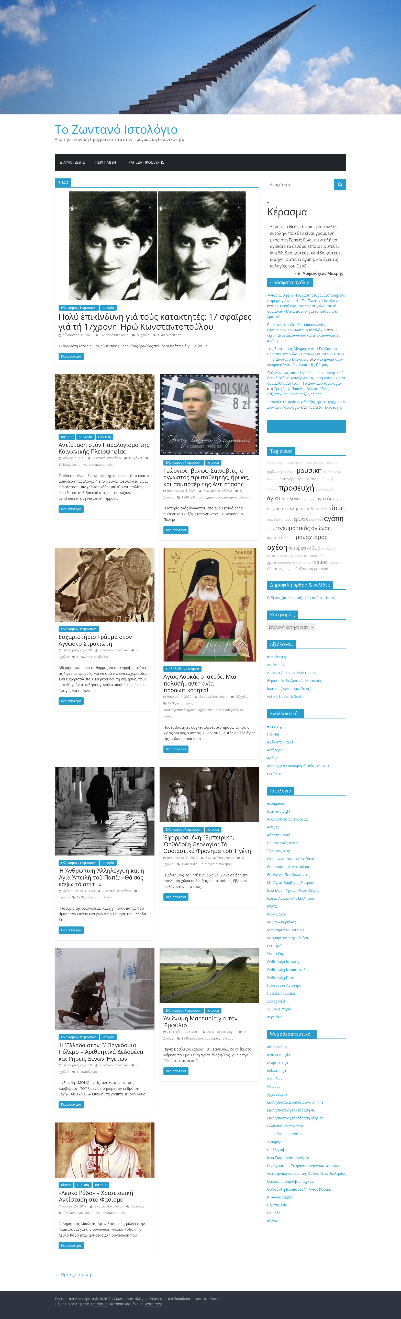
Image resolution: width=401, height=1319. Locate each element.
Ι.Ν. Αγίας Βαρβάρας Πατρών (290, 882)
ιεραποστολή (314, 556)
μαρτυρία (92, 897)
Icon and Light (279, 811)
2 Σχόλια (135, 1206)
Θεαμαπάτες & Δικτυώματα (289, 866)
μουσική (309, 470)
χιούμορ (288, 569)
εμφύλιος (197, 1038)
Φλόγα (272, 1220)
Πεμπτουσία (277, 1205)
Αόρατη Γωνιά (278, 835)
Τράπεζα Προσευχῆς (145, 162)
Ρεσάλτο (274, 773)
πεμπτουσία (211, 710)
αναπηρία (289, 472)
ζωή (283, 479)
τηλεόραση (274, 463)
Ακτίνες (273, 827)
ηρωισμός (215, 497)
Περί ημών (105, 162)
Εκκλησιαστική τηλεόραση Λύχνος (295, 1118)
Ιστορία (108, 308)
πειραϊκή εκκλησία (285, 508)
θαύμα (289, 538)
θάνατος (274, 568)
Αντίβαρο (275, 750)
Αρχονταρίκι (277, 1094)
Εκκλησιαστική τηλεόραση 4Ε (291, 1110)
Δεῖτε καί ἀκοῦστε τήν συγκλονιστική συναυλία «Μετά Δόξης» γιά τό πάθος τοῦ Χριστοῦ (302, 311)
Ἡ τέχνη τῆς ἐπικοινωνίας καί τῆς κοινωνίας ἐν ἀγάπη (303, 335)
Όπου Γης (275, 953)
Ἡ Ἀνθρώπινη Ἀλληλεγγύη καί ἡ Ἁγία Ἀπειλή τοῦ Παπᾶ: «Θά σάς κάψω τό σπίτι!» (101, 877)
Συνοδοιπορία (279, 1009)
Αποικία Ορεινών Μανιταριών (291, 672)
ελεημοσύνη (295, 556)
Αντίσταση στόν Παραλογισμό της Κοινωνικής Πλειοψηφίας (104, 448)
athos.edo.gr (277, 1046)
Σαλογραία (276, 1001)
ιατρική (195, 710)
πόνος (288, 519)
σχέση (277, 547)
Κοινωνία (85, 437)
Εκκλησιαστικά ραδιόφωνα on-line (295, 1102)
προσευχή (296, 488)
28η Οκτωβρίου (96, 657)
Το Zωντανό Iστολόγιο (116, 129)
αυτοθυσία (198, 864)
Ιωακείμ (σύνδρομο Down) (289, 688)
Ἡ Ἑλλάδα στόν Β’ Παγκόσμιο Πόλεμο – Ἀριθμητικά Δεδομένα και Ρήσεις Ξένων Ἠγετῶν (101, 1051)
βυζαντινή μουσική (311, 568)
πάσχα (296, 563)
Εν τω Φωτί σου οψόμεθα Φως (292, 858)
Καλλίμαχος (276, 914)
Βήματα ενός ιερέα (282, 842)
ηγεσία (213, 864)
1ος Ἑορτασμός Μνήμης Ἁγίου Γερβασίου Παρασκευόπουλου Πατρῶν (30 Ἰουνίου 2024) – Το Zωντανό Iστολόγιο (306, 354)
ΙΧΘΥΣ (272, 906)
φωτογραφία (324, 489)
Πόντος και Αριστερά (284, 985)
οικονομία (274, 519)
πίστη (336, 507)
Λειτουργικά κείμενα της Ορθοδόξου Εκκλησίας (306, 1173)
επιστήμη (182, 710)
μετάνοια (316, 519)
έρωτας (301, 519)
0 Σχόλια (141, 335)
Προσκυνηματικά (281, 993)
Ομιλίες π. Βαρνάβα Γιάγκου (290, 1181)
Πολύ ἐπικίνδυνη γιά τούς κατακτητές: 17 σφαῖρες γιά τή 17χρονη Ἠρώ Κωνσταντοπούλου (155, 321)
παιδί (309, 508)
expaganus (276, 803)
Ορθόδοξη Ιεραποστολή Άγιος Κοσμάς (299, 1189)
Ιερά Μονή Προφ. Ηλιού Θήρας (293, 890)
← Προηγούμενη (73, 1275)
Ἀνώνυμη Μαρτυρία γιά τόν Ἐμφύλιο (200, 1021)
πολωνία (244, 497)
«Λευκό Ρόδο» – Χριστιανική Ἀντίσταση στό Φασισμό (96, 1196)
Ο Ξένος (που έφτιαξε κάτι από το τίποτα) (302, 597)
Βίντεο (66, 1185)
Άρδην (272, 757)
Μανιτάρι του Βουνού (285, 929)
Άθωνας (273, 1086)
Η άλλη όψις (277, 1149)
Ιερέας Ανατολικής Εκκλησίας (291, 898)
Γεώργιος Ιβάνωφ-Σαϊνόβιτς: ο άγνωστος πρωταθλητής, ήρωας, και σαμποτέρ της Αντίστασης (206, 477)
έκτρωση (328, 548)
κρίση (271, 529)
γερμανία (90, 464)
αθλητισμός (198, 497)
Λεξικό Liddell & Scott (285, 696)
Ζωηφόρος (276, 1141)
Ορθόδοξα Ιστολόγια (285, 961)
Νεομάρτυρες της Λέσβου (288, 937)
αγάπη (333, 518)
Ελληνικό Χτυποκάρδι (285, 1125)
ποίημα (273, 479)
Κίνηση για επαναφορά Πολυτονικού (298, 765)
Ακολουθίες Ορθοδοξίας (287, 819)
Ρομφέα (273, 1213)
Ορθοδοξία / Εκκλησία (182, 669)
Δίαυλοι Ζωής (72, 162)
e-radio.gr (275, 726)
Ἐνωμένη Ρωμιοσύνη (285, 1133)
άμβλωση (274, 472)
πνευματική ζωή (304, 548)
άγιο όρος (327, 498)
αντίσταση (173, 335)
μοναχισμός (311, 537)
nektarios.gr (276, 1070)
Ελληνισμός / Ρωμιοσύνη (78, 308)
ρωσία (226, 710)
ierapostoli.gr (277, 1062)
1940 (161, 335)
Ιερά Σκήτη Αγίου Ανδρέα (288, 1157)
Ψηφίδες (274, 1017)
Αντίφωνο (275, 664)
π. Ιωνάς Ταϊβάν (280, 1197)
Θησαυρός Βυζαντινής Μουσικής (294, 680)
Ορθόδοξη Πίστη (281, 977)
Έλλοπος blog (278, 850)
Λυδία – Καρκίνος (281, 922)
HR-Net (273, 734)
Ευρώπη (83, 1185)
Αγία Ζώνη (276, 1078)
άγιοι (180, 703)
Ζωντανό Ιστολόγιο (114, 335)
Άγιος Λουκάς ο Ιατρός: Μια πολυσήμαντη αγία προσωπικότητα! (199, 683)
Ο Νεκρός (275, 945)
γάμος (320, 562)
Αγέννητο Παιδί (280, 742)
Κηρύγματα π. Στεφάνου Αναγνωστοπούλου (304, 1165)
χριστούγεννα (279, 562)
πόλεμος (230, 497)
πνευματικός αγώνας (303, 528)
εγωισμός (309, 499)
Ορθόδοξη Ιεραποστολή (287, 969)
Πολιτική (104, 437)
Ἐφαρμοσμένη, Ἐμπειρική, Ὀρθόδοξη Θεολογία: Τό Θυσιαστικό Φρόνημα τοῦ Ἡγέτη (207, 843)
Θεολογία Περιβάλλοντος (288, 874)
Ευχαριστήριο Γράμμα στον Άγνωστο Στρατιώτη (95, 640)
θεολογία (292, 498)
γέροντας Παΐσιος (303, 479)
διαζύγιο (331, 463)
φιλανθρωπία (332, 472)
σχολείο (334, 562)
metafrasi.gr (277, 656)
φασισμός (105, 464)
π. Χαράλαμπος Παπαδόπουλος (303, 463)
